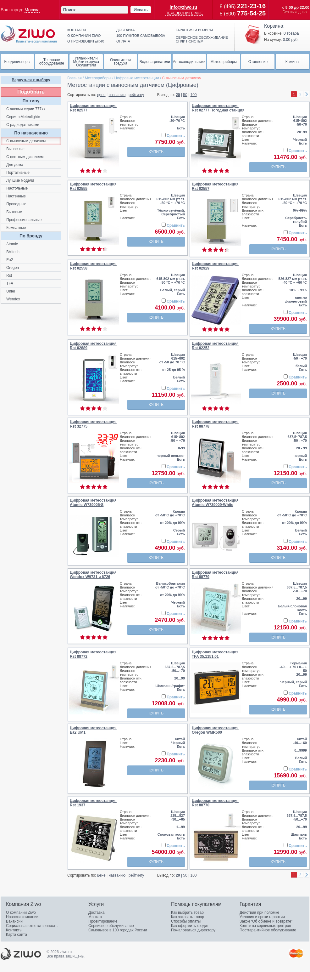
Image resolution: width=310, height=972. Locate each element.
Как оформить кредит (190, 926)
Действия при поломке (259, 912)
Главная (74, 78)
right (306, 94)
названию (116, 95)
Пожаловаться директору (193, 930)
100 (194, 95)
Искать (141, 9)
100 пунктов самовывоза (140, 35)
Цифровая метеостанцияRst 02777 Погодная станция (218, 108)
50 (185, 95)
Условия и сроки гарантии (262, 917)
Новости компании (22, 917)
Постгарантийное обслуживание (268, 930)
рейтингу (136, 95)
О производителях (85, 41)
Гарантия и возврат (194, 30)
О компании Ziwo (21, 912)
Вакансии (14, 921)
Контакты (76, 30)
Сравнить (176, 136)
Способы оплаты (186, 921)
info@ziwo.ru (183, 7)
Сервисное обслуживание (111, 926)
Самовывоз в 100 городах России (117, 930)
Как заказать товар (187, 917)
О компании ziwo (84, 35)
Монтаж (95, 917)
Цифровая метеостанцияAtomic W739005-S (93, 502)
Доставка (125, 30)
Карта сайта (16, 934)
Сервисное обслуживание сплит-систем (202, 39)
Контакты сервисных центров (265, 926)
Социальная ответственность (32, 926)
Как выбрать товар (187, 912)
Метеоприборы (98, 78)
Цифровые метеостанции (136, 78)
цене (101, 95)
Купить (156, 152)
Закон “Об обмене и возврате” (266, 921)
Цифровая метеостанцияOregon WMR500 (215, 730)
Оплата (123, 41)
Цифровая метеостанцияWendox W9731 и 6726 (93, 574)
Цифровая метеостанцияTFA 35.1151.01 (215, 654)
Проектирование (103, 921)
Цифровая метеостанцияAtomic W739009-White (215, 502)
